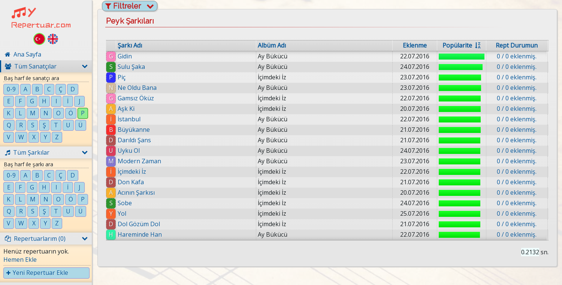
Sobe (125, 203)
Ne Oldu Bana (137, 88)
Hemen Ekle (20, 259)
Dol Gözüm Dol (139, 224)
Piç (122, 77)
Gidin (125, 56)
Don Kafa (131, 182)
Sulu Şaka (131, 67)
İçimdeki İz (132, 171)
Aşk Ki (126, 108)
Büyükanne (134, 129)
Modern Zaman (139, 161)
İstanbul (129, 119)
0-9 (11, 89)
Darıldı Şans (134, 140)
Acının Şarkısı (136, 192)
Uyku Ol (129, 150)
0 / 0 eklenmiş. (517, 56)
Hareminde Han (140, 234)
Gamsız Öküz (136, 98)
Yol (122, 213)
